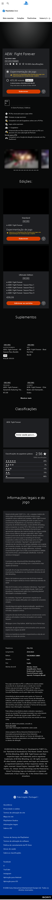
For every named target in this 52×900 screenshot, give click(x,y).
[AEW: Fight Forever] (21, 159)
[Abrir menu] (2, 3)
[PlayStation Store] (11, 11)
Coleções (20, 18)
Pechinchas (31, 18)
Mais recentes (8, 18)
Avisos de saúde (11, 726)
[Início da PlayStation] (26, 3)
